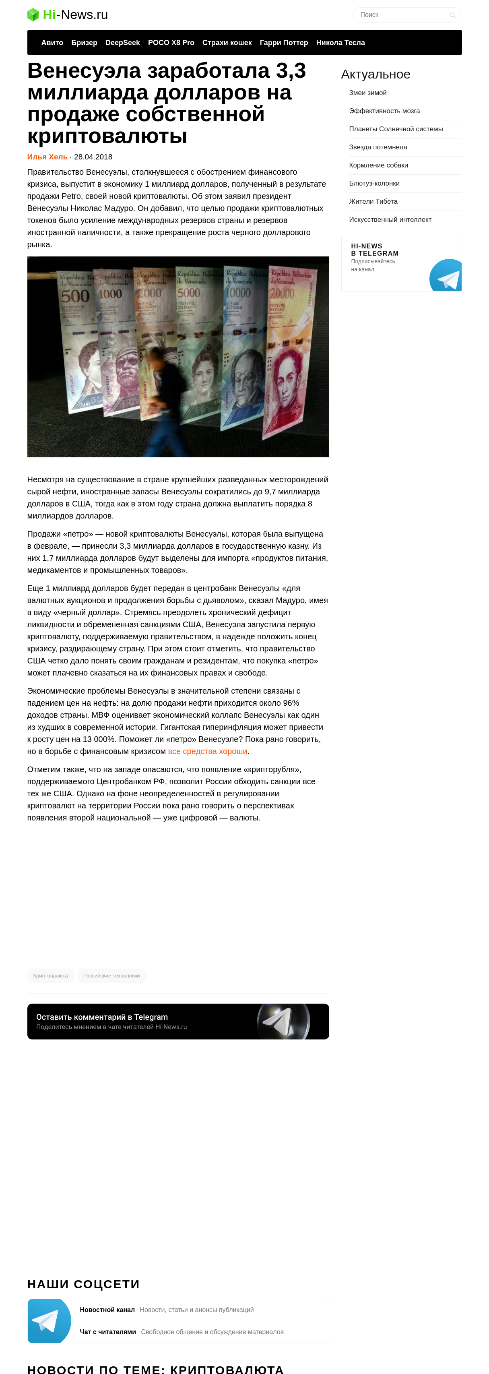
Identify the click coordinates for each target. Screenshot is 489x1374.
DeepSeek (122, 43)
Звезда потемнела (378, 147)
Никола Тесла (340, 43)
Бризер (84, 43)
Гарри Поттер (284, 43)
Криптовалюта (50, 976)
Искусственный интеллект (390, 219)
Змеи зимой (368, 93)
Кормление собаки (379, 165)
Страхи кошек (227, 43)
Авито (52, 43)
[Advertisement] (178, 896)
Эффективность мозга (384, 111)
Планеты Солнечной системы (396, 129)
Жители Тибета (373, 201)
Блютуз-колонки (374, 183)
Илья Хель (47, 157)
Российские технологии (111, 976)
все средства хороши (208, 751)
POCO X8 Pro (171, 43)
